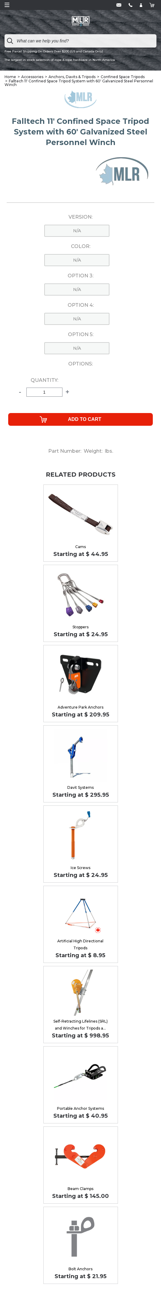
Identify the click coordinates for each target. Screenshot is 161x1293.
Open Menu (7, 5)
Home (10, 76)
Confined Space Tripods (123, 76)
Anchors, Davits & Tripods (72, 76)
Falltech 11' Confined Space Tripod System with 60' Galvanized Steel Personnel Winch (79, 83)
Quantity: (44, 380)
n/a (77, 230)
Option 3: (80, 276)
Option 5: (80, 334)
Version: (80, 217)
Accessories (32, 76)
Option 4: (81, 305)
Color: (80, 246)
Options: (80, 364)
